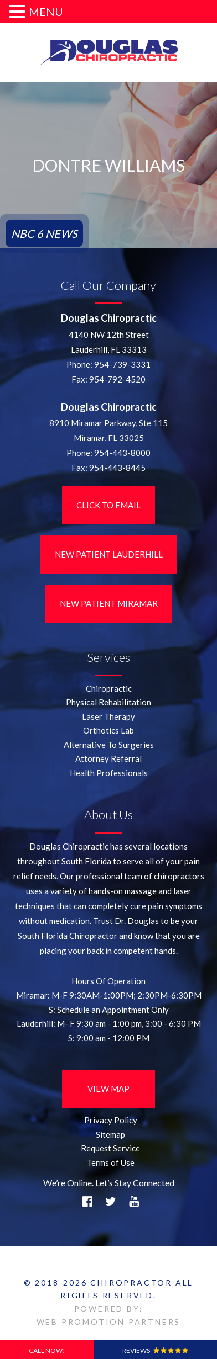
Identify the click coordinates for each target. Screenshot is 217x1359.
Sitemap (110, 1134)
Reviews (155, 1350)
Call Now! (47, 1350)
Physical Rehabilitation (108, 702)
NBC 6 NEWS (44, 233)
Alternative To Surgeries (109, 745)
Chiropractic (109, 688)
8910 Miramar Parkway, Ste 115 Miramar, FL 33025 (108, 430)
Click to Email (108, 505)
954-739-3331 (122, 364)
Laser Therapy (108, 716)
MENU (46, 11)
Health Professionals (109, 773)
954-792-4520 (117, 379)
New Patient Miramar (109, 603)
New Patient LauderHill (109, 554)
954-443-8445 (117, 468)
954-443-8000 (122, 453)
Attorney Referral (108, 758)
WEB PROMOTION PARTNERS (109, 1321)
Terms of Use (111, 1162)
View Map (108, 1088)
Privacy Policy (110, 1120)
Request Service (110, 1148)
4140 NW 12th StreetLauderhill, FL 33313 (109, 342)
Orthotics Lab (108, 730)
